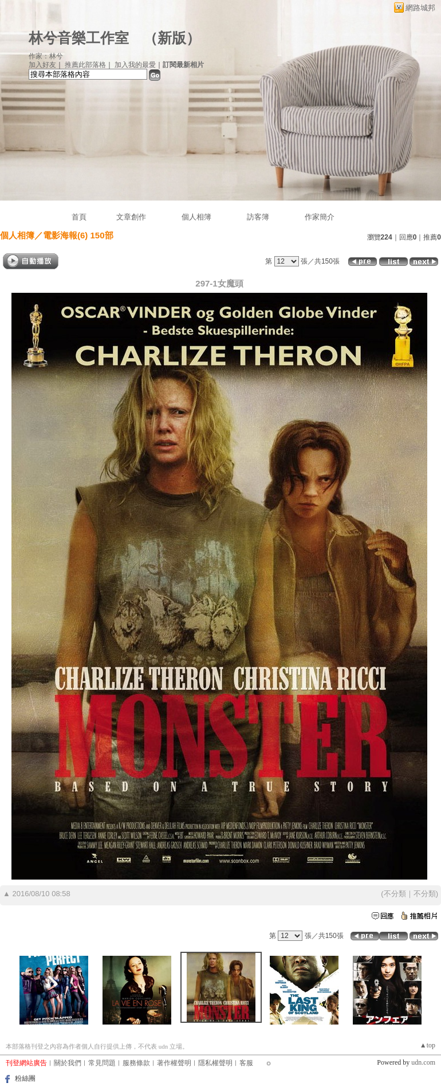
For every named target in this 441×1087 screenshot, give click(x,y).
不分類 (395, 893)
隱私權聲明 (215, 1063)
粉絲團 (25, 1078)
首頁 (79, 217)
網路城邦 (420, 7)
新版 (172, 38)
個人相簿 (196, 217)
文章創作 (131, 217)
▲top (427, 1045)
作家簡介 (319, 217)
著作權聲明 (174, 1063)
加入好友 (42, 65)
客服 (246, 1063)
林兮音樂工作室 (79, 38)
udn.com (423, 1062)
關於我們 (67, 1063)
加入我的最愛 (135, 65)
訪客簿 (258, 217)
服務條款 (136, 1063)
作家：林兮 (46, 56)
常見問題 (102, 1063)
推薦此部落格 (85, 65)
